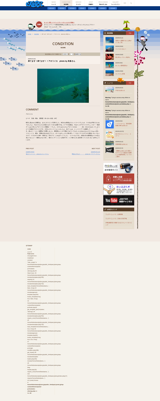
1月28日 (92, 8)
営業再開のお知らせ (121, 144)
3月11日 (51, 8)
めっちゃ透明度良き (121, 65)
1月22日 (102, 8)
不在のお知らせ (120, 90)
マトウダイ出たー (120, 49)
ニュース (29, 251)
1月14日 (112, 8)
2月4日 (82, 8)
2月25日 (62, 8)
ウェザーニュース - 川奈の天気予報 (116, 218)
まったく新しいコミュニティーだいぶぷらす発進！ (59, 22)
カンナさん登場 (120, 74)
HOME (29, 34)
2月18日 (72, 8)
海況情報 (36, 34)
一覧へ (130, 33)
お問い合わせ (125, 3)
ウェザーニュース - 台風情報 (114, 214)
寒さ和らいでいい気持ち (122, 57)
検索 (131, 3)
